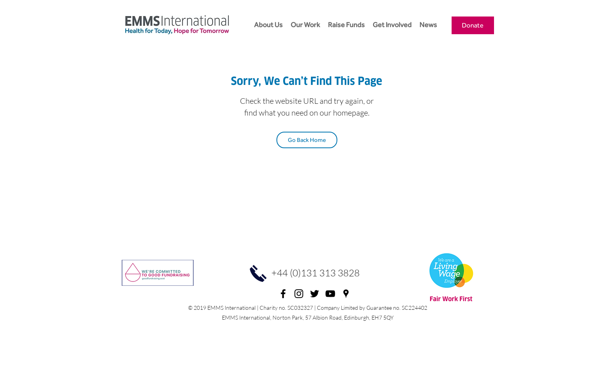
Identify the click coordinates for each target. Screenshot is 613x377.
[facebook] (283, 294)
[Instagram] (299, 294)
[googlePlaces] (346, 294)
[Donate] (473, 25)
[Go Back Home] (306, 140)
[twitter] (314, 294)
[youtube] (330, 294)
